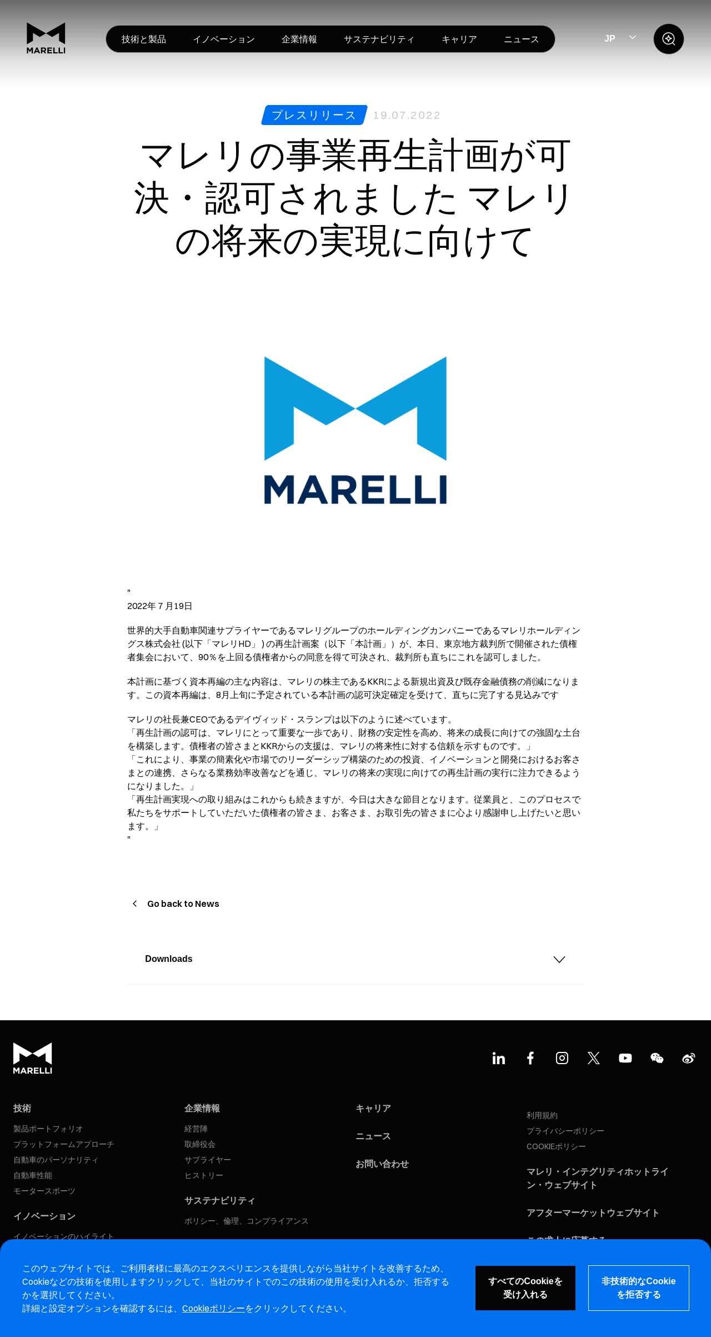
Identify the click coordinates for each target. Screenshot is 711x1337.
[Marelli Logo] (46, 50)
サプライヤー (207, 1160)
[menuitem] (143, 39)
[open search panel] (668, 38)
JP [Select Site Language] (609, 38)
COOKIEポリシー (556, 1146)
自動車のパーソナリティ (56, 1160)
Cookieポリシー (213, 1308)
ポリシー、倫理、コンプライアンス (246, 1221)
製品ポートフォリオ (48, 1129)
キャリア (373, 1108)
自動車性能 (32, 1175)
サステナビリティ (220, 1200)
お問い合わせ (382, 1163)
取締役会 (200, 1144)
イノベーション (44, 1215)
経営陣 (196, 1129)
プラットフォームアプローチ (63, 1144)
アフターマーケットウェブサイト (593, 1212)
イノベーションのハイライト (63, 1236)
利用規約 (542, 1115)
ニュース (373, 1135)
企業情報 (202, 1108)
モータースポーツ (44, 1191)
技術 (22, 1108)
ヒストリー (203, 1175)
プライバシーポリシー (565, 1131)
